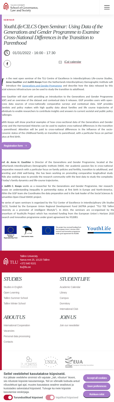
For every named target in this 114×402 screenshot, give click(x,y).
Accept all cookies (97, 377)
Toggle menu (106, 7)
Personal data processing (17, 336)
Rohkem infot (96, 394)
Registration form (13, 145)
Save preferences (96, 386)
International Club (69, 308)
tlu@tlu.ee (25, 267)
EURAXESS (29, 361)
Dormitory (65, 303)
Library (63, 292)
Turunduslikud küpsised (28, 397)
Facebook (7, 63)
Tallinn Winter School (14, 303)
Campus (64, 298)
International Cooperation (17, 325)
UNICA (51, 361)
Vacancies (9, 330)
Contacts (8, 341)
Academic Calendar (70, 287)
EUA (79, 361)
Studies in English (13, 287)
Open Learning (11, 292)
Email (25, 63)
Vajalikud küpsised (67, 397)
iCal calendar (72, 61)
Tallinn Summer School (16, 298)
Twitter (16, 63)
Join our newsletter (69, 325)
